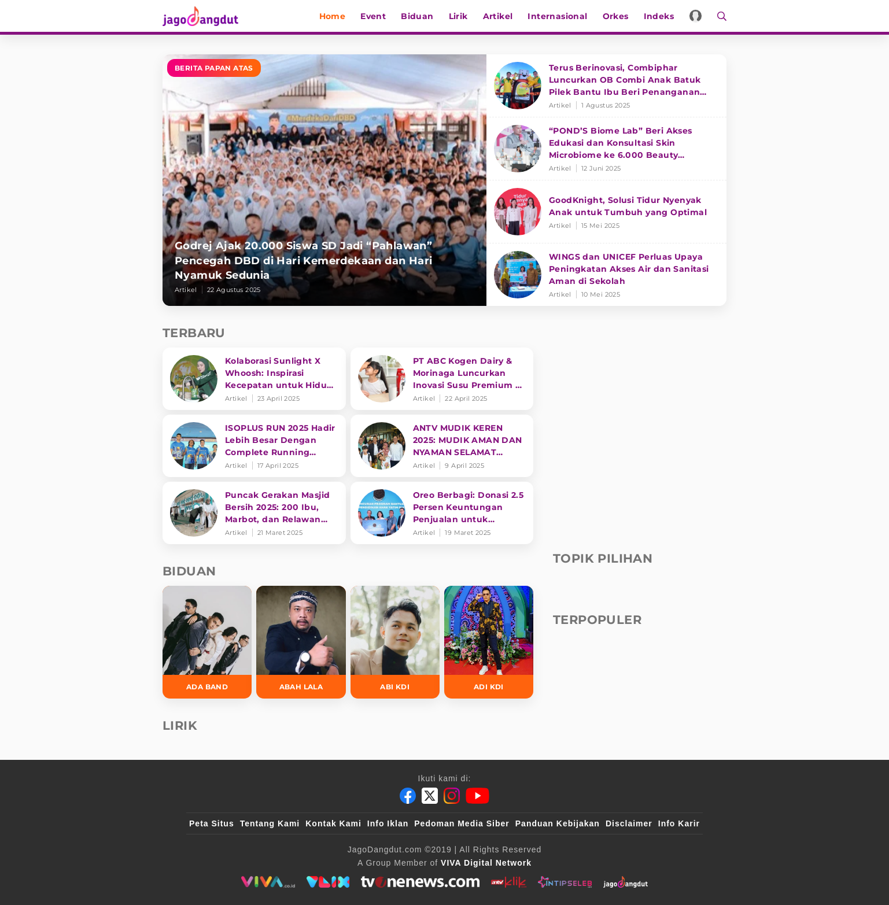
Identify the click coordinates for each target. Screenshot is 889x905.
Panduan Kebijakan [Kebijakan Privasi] (557, 823)
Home (332, 16)
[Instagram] (452, 796)
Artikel (498, 16)
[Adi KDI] (488, 642)
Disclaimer (629, 823)
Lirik (458, 16)
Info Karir (679, 823)
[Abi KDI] (395, 642)
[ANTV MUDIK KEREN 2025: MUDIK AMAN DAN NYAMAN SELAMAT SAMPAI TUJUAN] (442, 446)
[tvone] (420, 882)
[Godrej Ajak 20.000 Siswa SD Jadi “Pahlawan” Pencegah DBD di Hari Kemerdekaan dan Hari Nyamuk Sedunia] (324, 180)
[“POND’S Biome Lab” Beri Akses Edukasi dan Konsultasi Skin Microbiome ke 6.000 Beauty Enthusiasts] (606, 148)
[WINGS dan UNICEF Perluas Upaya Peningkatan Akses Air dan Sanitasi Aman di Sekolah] (606, 274)
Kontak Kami (333, 823)
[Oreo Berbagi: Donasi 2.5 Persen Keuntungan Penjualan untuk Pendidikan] (442, 513)
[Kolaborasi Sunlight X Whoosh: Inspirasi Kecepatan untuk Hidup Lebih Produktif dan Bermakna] (254, 379)
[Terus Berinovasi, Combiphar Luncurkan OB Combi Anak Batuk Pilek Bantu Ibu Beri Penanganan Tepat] (606, 85)
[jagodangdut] (625, 882)
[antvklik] (508, 882)
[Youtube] (477, 796)
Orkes (616, 16)
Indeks (659, 16)
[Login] (695, 16)
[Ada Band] (207, 642)
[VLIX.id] (328, 882)
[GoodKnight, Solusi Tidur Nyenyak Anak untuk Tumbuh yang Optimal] (606, 211)
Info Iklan (387, 823)
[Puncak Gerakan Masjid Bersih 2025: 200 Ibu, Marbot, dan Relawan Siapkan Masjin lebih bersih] (254, 513)
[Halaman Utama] (204, 16)
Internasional (557, 16)
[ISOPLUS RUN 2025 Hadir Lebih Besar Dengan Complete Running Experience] (254, 446)
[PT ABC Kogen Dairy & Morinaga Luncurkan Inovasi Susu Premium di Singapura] (442, 379)
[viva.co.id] (268, 882)
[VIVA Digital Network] (486, 862)
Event (373, 16)
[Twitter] (430, 796)
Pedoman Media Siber (461, 823)
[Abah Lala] (300, 642)
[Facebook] (408, 796)
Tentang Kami (270, 823)
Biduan (417, 16)
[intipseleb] (565, 882)
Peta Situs (211, 823)
